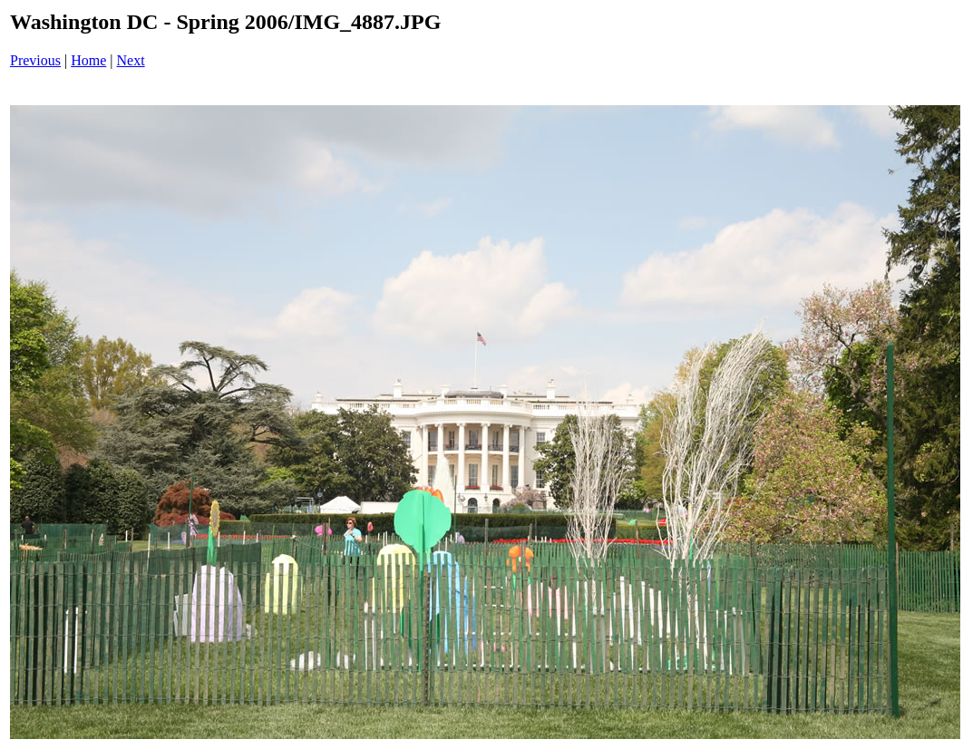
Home (88, 60)
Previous (35, 60)
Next (131, 60)
